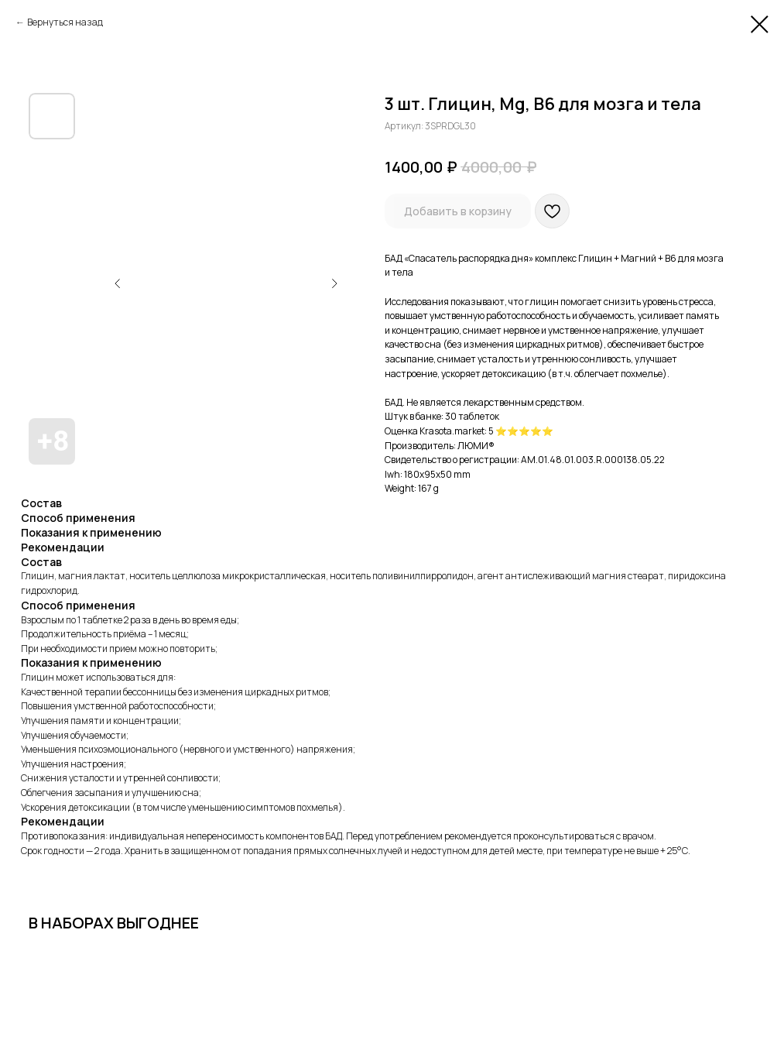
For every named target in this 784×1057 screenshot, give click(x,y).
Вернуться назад (65, 22)
